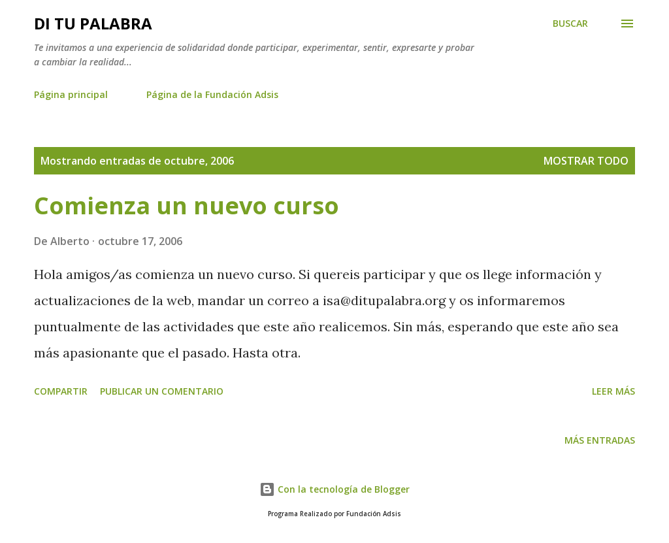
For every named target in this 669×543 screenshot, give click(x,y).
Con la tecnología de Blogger (334, 489)
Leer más (613, 391)
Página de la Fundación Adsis (212, 94)
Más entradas (599, 440)
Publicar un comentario (161, 391)
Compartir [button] (61, 391)
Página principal (71, 94)
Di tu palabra (93, 23)
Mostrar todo (586, 161)
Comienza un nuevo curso (186, 205)
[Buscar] (570, 23)
